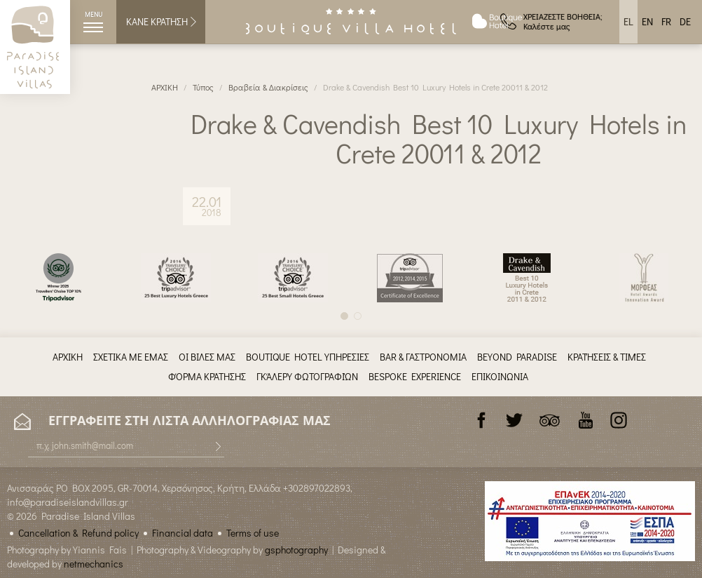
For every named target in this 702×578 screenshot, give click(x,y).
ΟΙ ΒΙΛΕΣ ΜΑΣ (207, 356)
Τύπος (203, 87)
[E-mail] (126, 445)
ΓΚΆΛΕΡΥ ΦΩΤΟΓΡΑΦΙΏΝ (307, 376)
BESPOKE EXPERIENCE (415, 376)
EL (628, 21)
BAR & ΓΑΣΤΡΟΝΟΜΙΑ (423, 356)
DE (685, 21)
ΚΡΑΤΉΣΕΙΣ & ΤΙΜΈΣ (606, 356)
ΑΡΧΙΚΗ (164, 87)
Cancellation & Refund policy (78, 532)
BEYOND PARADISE (517, 356)
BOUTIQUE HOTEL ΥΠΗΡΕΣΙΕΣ (307, 356)
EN (647, 21)
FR (666, 21)
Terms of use (252, 532)
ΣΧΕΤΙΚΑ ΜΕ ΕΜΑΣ (130, 356)
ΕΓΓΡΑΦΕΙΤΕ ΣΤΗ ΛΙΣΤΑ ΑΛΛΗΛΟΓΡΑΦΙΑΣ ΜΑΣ (172, 421)
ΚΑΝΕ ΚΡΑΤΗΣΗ (162, 21)
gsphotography (296, 549)
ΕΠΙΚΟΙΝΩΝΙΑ (500, 376)
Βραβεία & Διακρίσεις (268, 87)
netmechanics (93, 563)
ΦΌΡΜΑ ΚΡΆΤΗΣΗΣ (207, 376)
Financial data (182, 532)
